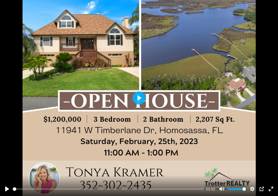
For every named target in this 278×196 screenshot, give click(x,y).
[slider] (108, 189)
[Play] (7, 189)
